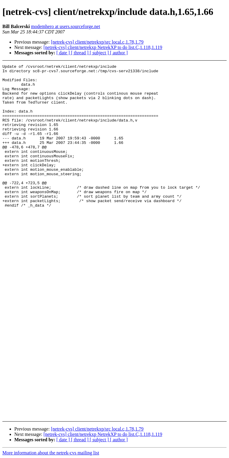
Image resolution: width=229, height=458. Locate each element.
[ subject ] (100, 52)
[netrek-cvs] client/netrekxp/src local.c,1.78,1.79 (97, 41)
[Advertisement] (211, 150)
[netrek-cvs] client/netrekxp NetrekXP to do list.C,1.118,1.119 (103, 47)
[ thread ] (80, 52)
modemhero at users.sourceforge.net (65, 26)
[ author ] (119, 52)
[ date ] (63, 52)
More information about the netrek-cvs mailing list (50, 452)
